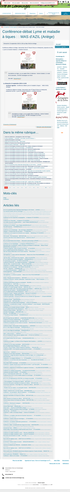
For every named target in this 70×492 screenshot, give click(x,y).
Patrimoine (10, 376)
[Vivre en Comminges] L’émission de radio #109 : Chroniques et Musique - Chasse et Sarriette (26, 158)
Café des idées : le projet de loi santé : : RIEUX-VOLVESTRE (17, 263)
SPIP (51, 484)
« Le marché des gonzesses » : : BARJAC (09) (14, 270)
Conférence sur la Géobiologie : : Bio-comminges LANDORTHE (18, 229)
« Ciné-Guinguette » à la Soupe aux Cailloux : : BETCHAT (16, 381)
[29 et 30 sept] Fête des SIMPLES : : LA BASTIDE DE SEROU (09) (18, 318)
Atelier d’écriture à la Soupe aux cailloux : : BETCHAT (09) (16, 398)
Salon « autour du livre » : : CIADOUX (12, 333)
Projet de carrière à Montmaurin (34, 356)
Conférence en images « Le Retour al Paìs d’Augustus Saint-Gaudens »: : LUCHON (22, 341)
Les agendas (6, 27)
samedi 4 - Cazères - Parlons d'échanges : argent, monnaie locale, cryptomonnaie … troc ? (63, 76)
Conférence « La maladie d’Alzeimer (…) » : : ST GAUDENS (17, 358)
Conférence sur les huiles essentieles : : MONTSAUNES (16, 353)
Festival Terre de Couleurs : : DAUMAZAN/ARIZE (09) (15, 290)
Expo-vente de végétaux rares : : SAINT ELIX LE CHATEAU (17, 438)
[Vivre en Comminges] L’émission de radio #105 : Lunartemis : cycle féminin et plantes (25, 167)
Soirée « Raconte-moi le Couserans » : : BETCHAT (15, 277)
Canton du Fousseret (46, 214)
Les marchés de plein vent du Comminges (13, 211)
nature (41, 407)
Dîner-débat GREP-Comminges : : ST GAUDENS (14, 363)
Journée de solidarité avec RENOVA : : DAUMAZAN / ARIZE (17, 445)
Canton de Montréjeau (38, 212)
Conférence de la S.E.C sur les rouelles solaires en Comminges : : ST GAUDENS (22, 375)
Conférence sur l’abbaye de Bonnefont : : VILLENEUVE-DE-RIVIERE (19, 370)
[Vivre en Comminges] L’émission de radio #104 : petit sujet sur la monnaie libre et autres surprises (27, 170)
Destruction (13, 404)
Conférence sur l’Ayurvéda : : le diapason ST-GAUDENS (16, 220)
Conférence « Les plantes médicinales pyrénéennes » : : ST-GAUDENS (19, 421)
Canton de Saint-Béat (7, 214)
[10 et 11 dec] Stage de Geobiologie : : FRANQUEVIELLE (16, 327)
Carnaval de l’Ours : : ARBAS (10, 428)
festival (23, 284)
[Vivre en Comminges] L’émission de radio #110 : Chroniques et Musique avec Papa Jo (25, 157)
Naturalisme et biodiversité (34, 407)
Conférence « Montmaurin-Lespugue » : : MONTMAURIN (16, 403)
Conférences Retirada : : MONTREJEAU (12, 294)
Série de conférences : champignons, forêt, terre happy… (18, 136)
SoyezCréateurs (45, 484)
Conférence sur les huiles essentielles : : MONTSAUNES (16, 344)
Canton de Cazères (19, 212)
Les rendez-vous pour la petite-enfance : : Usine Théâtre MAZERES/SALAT (20, 222)
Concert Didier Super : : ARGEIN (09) (11, 406)
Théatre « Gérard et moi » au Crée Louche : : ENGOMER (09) (17, 390)
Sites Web (57, 460)
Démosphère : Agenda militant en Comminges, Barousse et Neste (61, 61)
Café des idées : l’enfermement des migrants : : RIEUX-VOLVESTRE (19, 257)
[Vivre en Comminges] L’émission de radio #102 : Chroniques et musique (21, 175)
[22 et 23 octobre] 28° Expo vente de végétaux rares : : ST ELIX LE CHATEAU (21, 335)
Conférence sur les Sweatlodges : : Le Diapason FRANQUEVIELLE (18, 243)
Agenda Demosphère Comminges (13, 140)
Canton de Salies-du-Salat (37, 214)
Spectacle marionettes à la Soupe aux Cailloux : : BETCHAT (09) (18, 395)
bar (36, 390)
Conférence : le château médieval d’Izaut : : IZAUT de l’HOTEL (17, 265)
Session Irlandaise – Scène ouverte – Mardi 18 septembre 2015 (63, 107)
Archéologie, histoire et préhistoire (42, 387)
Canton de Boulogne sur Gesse (9, 212)
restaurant (9, 386)
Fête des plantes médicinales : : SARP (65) (15, 144)
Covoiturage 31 (60, 56)
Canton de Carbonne (39, 262)
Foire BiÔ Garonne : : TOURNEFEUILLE (12, 226)
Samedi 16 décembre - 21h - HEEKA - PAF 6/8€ (63, 125)
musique (47, 400)
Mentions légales (41, 482)
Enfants (9, 223)
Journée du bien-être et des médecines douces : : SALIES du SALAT (19, 237)
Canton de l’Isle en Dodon (28, 212)
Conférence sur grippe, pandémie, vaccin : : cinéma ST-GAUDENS (18, 434)
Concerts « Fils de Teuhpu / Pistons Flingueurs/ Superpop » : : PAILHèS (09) (20, 347)
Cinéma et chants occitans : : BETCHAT (12, 310)
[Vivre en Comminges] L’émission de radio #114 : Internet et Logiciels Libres (22, 149)
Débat (13, 256)
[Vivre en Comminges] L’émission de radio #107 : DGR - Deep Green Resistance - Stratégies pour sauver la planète (27, 162)
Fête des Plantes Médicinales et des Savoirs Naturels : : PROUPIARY (19, 251)
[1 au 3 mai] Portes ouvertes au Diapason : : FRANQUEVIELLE (18, 259)
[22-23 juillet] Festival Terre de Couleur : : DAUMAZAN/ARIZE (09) (18, 338)
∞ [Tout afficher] (49, 187)
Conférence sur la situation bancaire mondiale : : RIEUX (16, 307)
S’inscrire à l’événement (9, 124)
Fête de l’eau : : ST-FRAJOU (10, 411)
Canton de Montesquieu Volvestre (14, 242)
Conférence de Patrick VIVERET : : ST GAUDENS (14, 372)
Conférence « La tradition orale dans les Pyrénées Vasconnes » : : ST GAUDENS (22, 415)
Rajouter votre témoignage (44, 127)
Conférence (6, 199)
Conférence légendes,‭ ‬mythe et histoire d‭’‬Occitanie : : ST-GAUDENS (19, 248)
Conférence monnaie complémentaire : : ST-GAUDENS (16, 319)
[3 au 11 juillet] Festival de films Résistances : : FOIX (15, 250)
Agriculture (47, 279)
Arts (32, 373)
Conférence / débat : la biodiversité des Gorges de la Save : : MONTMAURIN (21, 424)
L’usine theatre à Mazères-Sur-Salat (61, 88)
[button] (58, 1)
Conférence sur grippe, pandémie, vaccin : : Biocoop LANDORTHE (18, 432)
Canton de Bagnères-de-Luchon (45, 211)
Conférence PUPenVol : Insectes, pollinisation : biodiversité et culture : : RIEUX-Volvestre (23, 279)
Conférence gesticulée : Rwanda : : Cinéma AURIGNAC (16, 285)
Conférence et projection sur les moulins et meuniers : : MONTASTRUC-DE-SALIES (22, 322)
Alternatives (32, 327)
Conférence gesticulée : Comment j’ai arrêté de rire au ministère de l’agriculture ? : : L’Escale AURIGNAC (27, 296)
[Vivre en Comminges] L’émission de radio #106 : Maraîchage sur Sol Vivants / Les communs (26, 166)
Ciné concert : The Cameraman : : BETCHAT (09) (14, 236)
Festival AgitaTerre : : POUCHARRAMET (12, 271)
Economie (13, 431)
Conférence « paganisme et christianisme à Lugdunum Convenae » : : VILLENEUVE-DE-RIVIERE (25, 367)
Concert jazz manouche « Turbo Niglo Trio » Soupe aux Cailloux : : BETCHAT (21, 384)
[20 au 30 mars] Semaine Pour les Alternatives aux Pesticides (19, 174)
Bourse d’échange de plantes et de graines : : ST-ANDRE (18, 169)
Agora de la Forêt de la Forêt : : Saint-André (15, 141)
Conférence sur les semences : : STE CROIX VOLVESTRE (16, 267)
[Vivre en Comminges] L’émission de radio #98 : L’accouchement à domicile (22, 184)
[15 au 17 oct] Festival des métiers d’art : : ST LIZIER (15, 373)
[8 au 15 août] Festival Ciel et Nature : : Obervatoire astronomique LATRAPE (20, 240)
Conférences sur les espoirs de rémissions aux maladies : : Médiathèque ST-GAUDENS (23, 233)
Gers (50, 287)
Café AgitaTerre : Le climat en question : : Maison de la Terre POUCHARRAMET (21, 274)
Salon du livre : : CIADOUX (9, 352)
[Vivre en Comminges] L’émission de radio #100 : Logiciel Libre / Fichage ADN (23, 181)
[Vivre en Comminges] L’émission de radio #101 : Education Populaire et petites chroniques (26, 177)
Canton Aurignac (29, 211)
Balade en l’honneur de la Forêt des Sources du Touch (17, 143)
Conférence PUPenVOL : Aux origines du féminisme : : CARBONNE (19, 262)
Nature (18, 332)
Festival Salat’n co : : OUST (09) (10, 284)
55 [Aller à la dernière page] (45, 187)
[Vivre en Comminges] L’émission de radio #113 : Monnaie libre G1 (20, 150)
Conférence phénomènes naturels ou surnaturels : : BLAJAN (17, 282)
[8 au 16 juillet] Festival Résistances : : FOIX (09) (14, 346)
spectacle (39, 390)
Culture (19, 389)
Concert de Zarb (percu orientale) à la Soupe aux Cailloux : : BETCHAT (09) (20, 383)
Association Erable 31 (27, 226)
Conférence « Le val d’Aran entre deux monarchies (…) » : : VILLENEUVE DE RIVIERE (23, 359)
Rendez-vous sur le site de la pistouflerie (62, 121)
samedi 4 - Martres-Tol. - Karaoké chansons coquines (62, 68)
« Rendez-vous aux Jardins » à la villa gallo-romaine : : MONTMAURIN (19, 387)
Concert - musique (43, 236)
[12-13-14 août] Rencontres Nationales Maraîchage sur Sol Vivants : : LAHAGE (23, 164)
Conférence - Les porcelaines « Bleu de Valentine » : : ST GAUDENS (19, 392)
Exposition (40, 333)
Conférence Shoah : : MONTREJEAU (12, 299)
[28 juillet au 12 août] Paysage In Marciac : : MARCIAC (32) (17, 287)
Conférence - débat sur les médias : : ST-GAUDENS (15, 455)
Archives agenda (13, 27)
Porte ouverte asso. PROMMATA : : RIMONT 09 (14, 454)
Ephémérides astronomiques (32, 242)
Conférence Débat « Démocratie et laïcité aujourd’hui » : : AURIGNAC (19, 325)
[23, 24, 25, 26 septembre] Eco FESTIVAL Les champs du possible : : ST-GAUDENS (22, 378)
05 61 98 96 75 (9, 474)
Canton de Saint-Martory (26, 214)
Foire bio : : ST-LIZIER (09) (9, 313)
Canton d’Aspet (36, 211)
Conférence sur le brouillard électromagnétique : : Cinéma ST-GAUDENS (20, 302)
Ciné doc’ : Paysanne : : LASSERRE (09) (12, 268)
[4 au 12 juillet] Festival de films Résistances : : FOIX (15, 291)
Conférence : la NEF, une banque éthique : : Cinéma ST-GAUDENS (18, 412)
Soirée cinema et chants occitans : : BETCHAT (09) (15, 321)
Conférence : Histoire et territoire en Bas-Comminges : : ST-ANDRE (18, 409)
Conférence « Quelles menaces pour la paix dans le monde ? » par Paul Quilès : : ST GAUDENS (25, 364)
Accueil (58, 44)
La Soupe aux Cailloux (38, 381)
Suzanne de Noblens (36, 484)
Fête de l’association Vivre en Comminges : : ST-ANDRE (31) (19, 147)
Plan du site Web (17, 460)
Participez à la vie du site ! (62, 490)
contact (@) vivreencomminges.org (14, 477)
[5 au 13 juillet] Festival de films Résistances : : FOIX (15, 308)
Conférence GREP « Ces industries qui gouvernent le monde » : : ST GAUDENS (21, 349)
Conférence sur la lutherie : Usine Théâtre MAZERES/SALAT (17, 225)
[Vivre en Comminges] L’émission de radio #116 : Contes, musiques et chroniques (24, 146)
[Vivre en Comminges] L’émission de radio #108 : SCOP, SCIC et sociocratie (22, 160)
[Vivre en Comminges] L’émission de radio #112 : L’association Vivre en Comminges (24, 152)
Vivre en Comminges (47, 380)
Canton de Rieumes (46, 212)
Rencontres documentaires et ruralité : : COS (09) (14, 435)
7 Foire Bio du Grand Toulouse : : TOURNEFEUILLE (15, 315)
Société (18, 366)
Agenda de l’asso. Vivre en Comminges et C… (38, 460)
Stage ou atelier (6, 239)
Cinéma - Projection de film (35, 236)
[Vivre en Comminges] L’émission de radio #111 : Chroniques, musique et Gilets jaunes (25, 153)
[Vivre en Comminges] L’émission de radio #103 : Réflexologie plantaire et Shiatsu (24, 172)
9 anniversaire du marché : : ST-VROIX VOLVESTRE (15, 260)
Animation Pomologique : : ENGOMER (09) (13, 312)
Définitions (66, 463)
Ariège (4, 197)
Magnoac (5, 443)
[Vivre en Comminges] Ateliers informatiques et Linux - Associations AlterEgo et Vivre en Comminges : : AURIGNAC (28, 179)
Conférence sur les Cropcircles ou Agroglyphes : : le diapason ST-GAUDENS (21, 217)
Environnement (13, 332)
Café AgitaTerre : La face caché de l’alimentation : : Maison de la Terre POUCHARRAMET (24, 254)
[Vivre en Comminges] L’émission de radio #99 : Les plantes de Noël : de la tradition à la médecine (27, 183)
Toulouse (10, 228)
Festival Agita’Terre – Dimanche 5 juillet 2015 (62, 112)
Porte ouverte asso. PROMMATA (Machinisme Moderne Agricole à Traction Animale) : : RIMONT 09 (26, 451)
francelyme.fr (17, 78)
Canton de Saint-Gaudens (17, 214)
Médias (47, 455)
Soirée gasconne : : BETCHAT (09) (11, 301)
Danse (48, 441)
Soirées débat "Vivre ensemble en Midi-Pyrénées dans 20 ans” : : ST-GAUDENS (21, 429)
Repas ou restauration (7, 253)
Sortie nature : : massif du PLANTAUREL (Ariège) (14, 407)
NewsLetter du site (55, 463)
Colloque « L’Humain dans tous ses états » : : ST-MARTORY (17, 231)
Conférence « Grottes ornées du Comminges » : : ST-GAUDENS (18, 418)
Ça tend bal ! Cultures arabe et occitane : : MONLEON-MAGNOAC (18, 441)
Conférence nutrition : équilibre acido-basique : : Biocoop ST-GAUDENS (19, 293)
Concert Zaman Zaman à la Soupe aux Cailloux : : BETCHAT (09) (18, 400)
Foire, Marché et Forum (40, 226)
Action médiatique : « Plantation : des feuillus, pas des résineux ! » (20, 138)
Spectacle (14, 223)
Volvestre (45, 257)
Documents (65, 460)
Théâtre (43, 390)
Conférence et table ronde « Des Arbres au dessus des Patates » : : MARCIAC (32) (22, 288)
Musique (5, 386)
